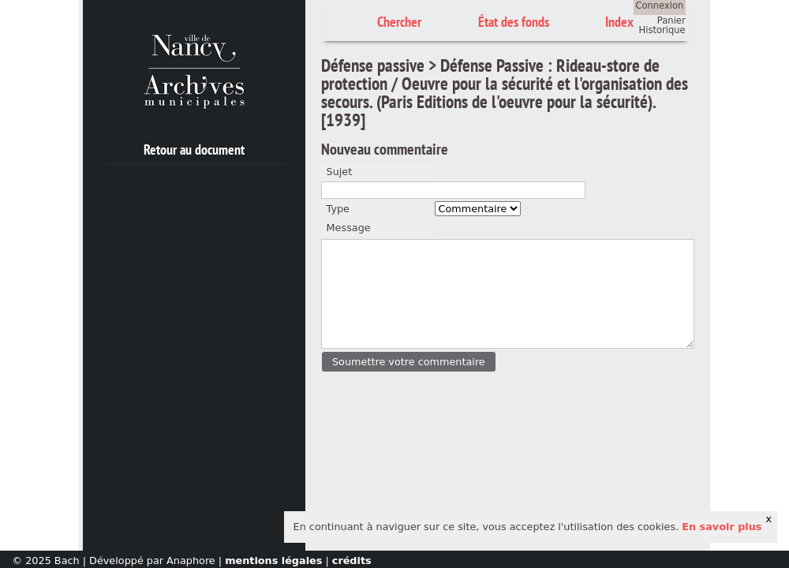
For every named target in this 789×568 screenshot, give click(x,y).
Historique (662, 30)
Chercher (399, 22)
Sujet (340, 172)
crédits (352, 560)
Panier (671, 20)
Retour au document (194, 149)
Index (619, 22)
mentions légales (273, 560)
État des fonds (513, 22)
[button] (408, 361)
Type (338, 209)
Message (349, 228)
